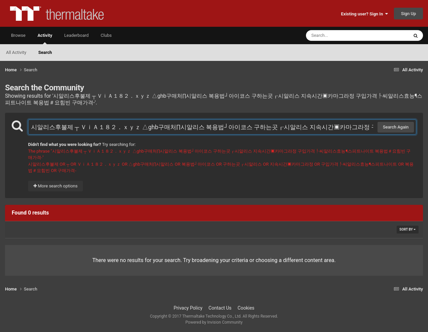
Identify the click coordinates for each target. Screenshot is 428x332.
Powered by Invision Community (214, 322)
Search (45, 52)
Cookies (246, 308)
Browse (18, 35)
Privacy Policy (188, 308)
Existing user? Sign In (364, 13)
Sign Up (408, 13)
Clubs (106, 35)
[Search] (340, 35)
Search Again (396, 127)
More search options (55, 185)
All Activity (16, 52)
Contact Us (220, 308)
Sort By (408, 229)
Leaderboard (76, 35)
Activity (44, 38)
